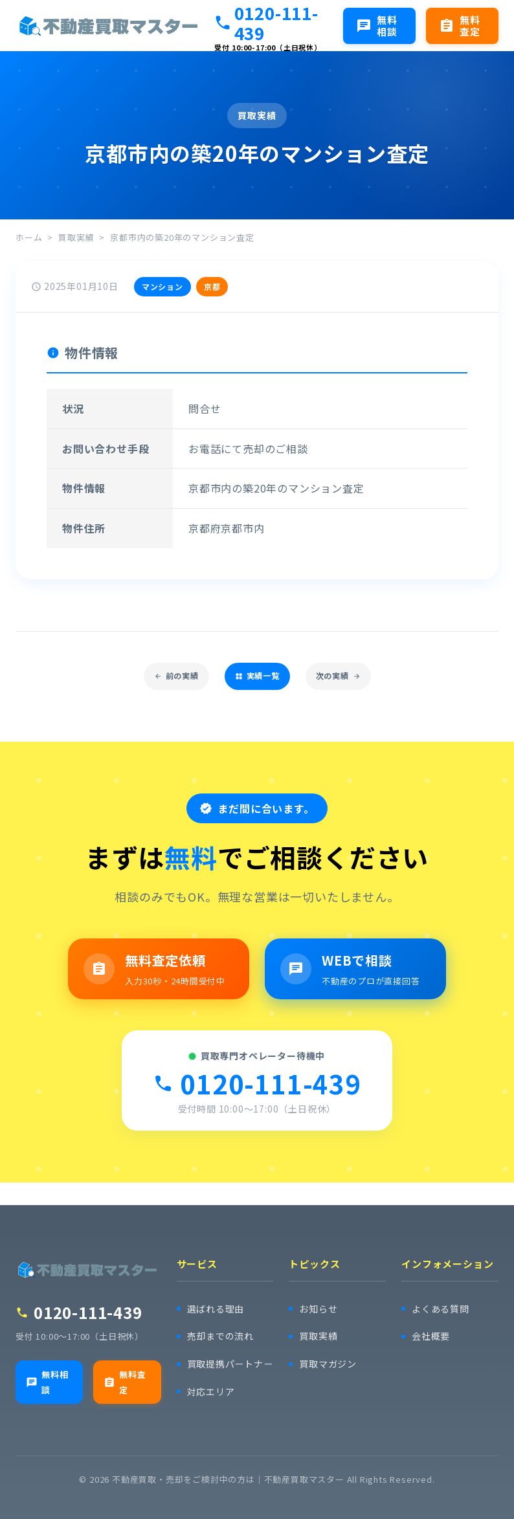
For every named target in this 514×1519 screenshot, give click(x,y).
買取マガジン (330, 1352)
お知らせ (319, 1296)
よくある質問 (442, 1296)
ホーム (29, 237)
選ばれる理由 (218, 1296)
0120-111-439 (266, 22)
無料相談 (48, 1370)
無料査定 (126, 1370)
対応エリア (212, 1395)
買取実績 (76, 237)
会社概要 (432, 1324)
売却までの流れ (223, 1324)
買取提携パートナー (227, 1358)
